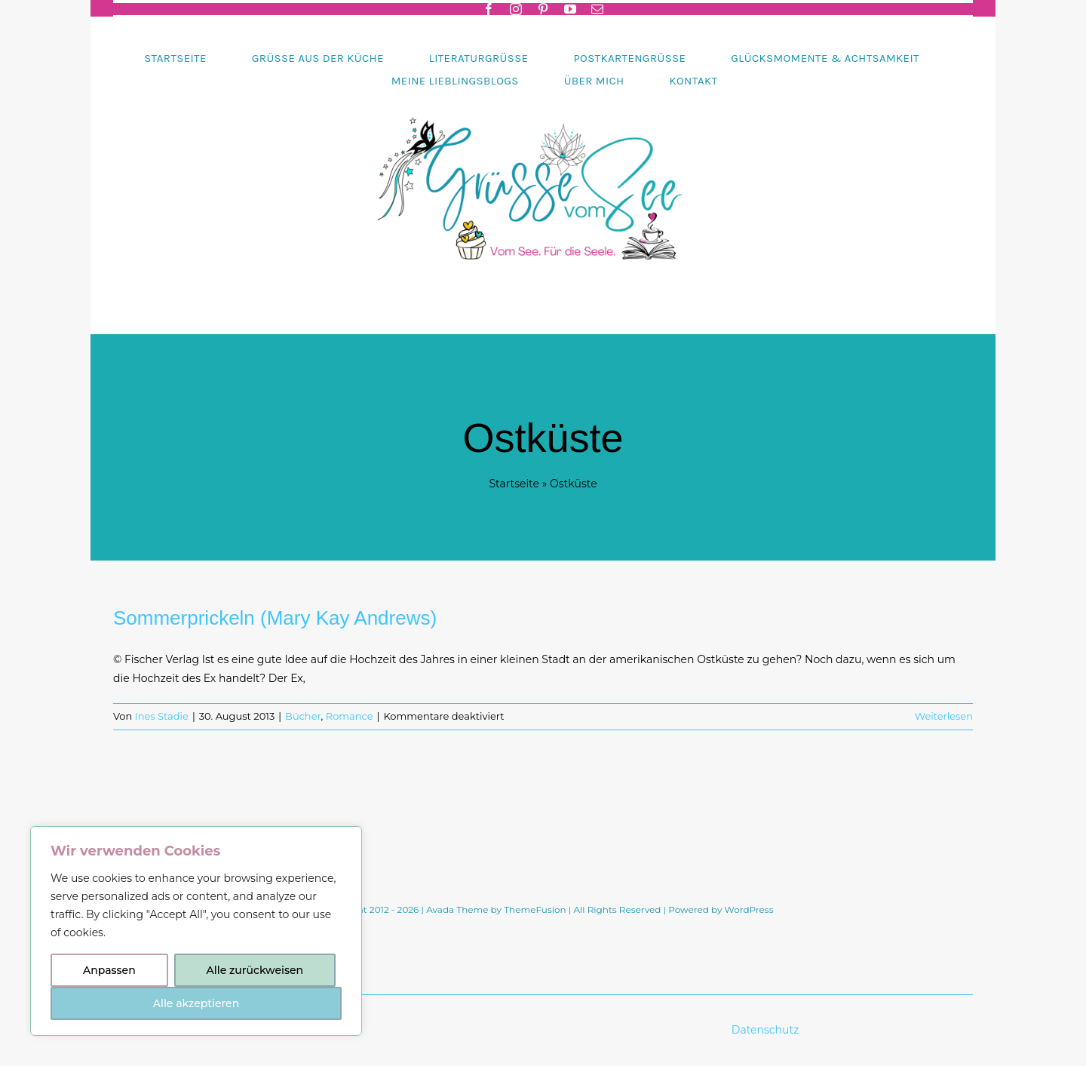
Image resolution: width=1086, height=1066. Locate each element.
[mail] (597, 9)
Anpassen (109, 970)
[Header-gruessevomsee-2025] (543, 97)
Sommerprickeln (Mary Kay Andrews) (275, 618)
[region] (196, 931)
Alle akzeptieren (196, 1003)
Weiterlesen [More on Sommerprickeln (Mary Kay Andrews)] (944, 716)
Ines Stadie (162, 716)
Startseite (514, 483)
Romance (349, 716)
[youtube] (570, 9)
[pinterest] (543, 9)
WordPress (749, 909)
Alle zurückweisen (255, 970)
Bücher (303, 716)
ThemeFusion (535, 909)
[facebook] (489, 9)
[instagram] (516, 9)
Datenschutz (767, 1030)
